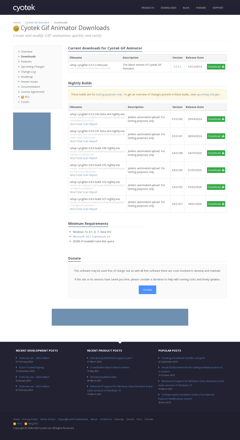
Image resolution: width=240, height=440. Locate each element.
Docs (139, 419)
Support (218, 7)
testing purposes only (109, 94)
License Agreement (32, 92)
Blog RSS (31, 423)
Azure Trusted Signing (31, 367)
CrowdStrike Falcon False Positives (109, 367)
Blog (186, 7)
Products (148, 7)
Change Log (28, 71)
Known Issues (29, 81)
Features (26, 61)
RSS (25, 97)
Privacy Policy (30, 419)
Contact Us (106, 419)
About (94, 419)
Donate (147, 289)
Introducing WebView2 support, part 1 (111, 358)
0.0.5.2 (177, 66)
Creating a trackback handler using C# (183, 358)
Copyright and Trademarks (73, 419)
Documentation (30, 86)
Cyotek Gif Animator (37, 22)
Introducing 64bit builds (103, 377)
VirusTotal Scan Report (84, 124)
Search (130, 419)
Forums (201, 7)
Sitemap (119, 419)
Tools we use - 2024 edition (34, 377)
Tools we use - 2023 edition (34, 386)
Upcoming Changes (33, 66)
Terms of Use (47, 419)
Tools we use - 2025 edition (34, 358)
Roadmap (27, 76)
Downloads (168, 7)
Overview (26, 51)
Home (17, 22)
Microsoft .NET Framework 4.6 (91, 236)
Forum (25, 102)
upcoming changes (208, 94)
